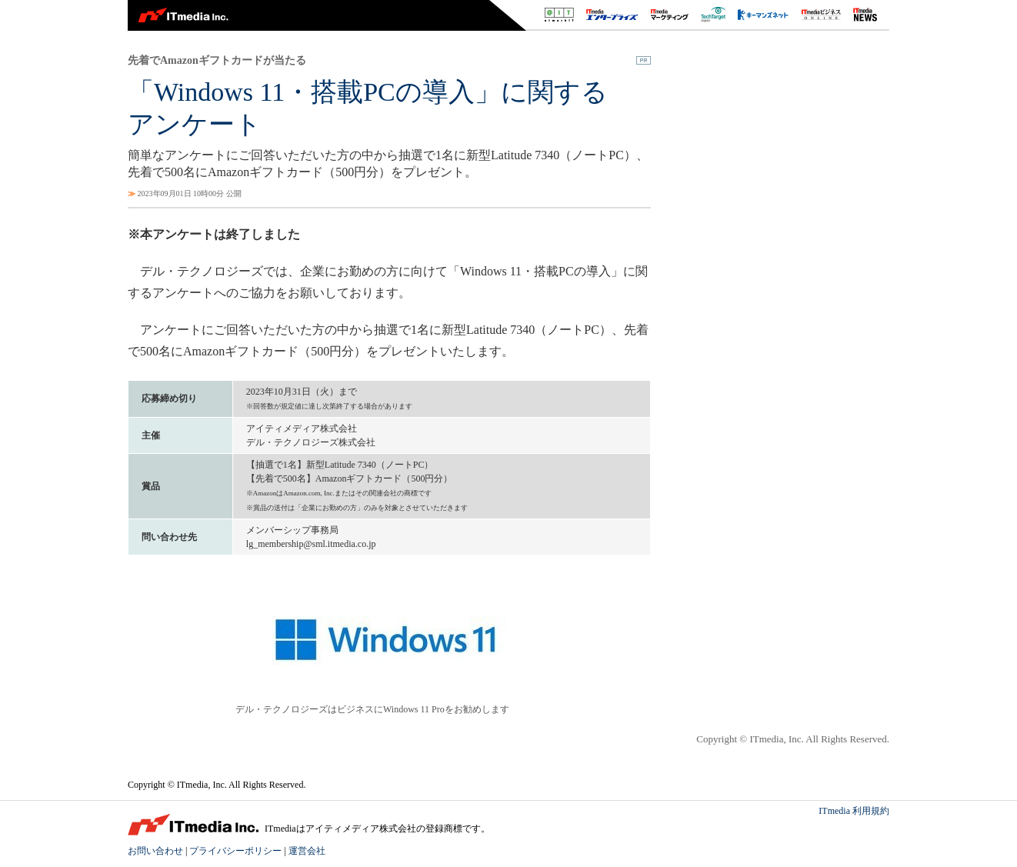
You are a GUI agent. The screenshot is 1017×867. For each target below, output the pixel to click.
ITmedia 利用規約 (854, 810)
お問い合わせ (155, 850)
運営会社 (306, 850)
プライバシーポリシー (235, 850)
